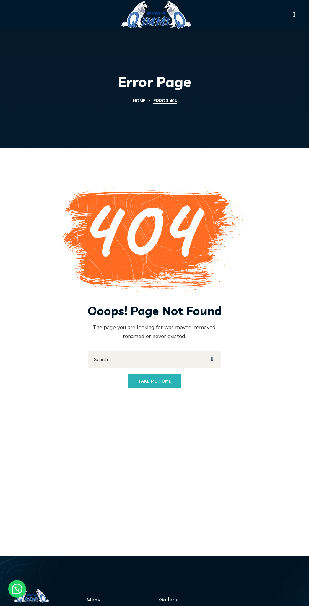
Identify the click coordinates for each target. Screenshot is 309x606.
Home (139, 101)
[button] (293, 15)
